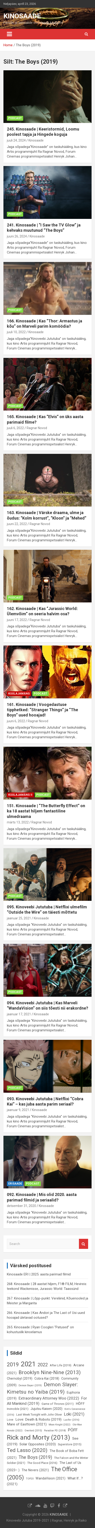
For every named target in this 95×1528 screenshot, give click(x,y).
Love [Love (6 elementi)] (10, 1419)
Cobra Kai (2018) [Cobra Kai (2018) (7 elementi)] (46, 1378)
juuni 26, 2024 (17, 236)
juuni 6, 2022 (16, 721)
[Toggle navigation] (9, 34)
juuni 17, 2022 (17, 620)
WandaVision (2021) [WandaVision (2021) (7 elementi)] (50, 1478)
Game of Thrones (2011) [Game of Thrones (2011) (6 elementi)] (58, 1403)
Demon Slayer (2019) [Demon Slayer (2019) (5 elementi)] (30, 1385)
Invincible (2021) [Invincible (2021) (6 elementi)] (17, 1409)
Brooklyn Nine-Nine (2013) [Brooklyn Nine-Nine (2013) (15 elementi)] (50, 1372)
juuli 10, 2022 (16, 332)
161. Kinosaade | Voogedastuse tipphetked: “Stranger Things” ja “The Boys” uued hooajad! (42, 710)
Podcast (15, 118)
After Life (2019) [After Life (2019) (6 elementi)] (60, 1365)
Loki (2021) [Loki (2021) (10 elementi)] (74, 1414)
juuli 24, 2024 (16, 140)
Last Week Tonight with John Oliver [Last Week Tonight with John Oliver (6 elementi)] (39, 1414)
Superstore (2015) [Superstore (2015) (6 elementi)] (69, 1444)
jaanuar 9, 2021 (18, 1110)
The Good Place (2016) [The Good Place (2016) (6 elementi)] (42, 1463)
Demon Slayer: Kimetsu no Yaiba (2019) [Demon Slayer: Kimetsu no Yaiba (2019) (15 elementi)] (42, 1388)
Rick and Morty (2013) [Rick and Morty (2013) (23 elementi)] (38, 1437)
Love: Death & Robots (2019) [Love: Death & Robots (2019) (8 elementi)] (38, 1419)
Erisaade (15, 1183)
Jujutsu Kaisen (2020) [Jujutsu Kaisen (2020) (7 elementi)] (46, 1409)
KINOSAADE (22, 16)
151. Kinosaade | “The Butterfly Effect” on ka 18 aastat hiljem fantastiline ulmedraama (46, 811)
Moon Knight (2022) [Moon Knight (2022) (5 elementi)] (59, 1424)
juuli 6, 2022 (15, 428)
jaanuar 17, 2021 (19, 1014)
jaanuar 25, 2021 (19, 918)
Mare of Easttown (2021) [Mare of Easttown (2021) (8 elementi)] (27, 1424)
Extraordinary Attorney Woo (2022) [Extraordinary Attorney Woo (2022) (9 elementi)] (49, 1398)
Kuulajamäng (19, 693)
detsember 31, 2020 (21, 1206)
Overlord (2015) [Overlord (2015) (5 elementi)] (33, 1430)
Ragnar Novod (37, 428)
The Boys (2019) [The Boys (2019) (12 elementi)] (35, 1457)
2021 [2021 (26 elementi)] (28, 1364)
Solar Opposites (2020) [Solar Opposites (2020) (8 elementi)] (38, 1444)
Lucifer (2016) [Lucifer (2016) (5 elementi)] (71, 1419)
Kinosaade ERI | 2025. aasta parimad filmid (39, 1274)
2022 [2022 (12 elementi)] (43, 1364)
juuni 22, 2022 (17, 524)
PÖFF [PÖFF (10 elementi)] (73, 1429)
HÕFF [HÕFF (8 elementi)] (80, 1404)
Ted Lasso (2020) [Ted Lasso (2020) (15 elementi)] (27, 1450)
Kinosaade (36, 140)
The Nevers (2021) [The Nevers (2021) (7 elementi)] (35, 1470)
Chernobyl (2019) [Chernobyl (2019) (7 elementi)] (19, 1378)
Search (83, 1244)
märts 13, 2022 (18, 822)
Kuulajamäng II (20, 794)
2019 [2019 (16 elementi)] (13, 1364)
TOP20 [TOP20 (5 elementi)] (30, 1478)
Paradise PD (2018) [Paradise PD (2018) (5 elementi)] (55, 1430)
